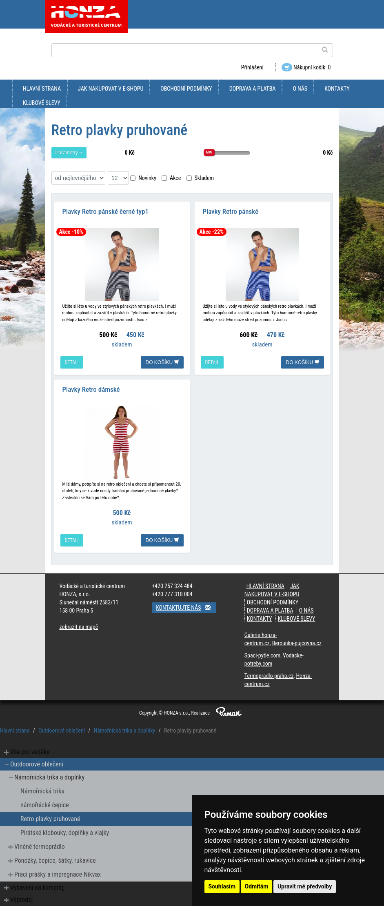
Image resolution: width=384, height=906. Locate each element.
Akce (171, 178)
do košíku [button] (162, 362)
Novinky (143, 178)
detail (72, 362)
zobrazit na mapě (79, 627)
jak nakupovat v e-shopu (110, 88)
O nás (300, 88)
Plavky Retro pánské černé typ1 (105, 211)
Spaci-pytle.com (262, 655)
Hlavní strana (42, 88)
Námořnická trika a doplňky (124, 730)
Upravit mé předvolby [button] (304, 886)
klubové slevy (41, 103)
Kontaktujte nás (186, 607)
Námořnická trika (42, 791)
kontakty (337, 88)
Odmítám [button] (257, 886)
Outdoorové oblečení (61, 730)
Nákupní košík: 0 (306, 67)
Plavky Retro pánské (231, 211)
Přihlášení (252, 67)
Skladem (200, 178)
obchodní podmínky (186, 88)
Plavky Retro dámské (91, 389)
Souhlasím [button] (222, 886)
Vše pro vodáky (29, 752)
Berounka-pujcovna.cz (297, 643)
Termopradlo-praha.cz (269, 676)
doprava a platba (252, 88)
